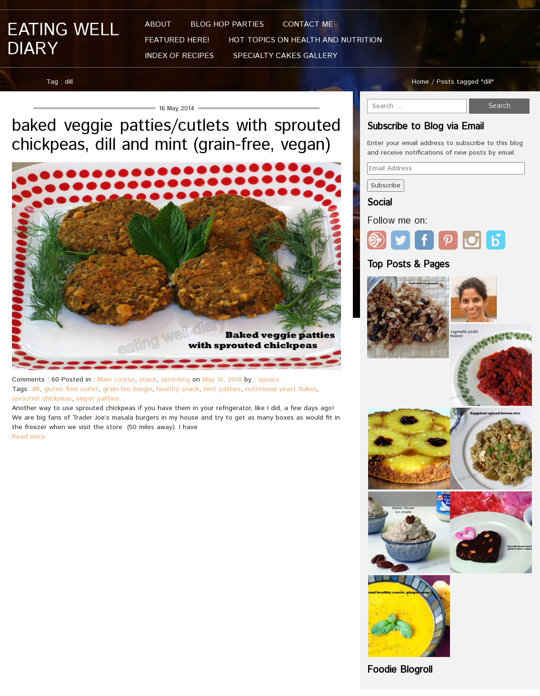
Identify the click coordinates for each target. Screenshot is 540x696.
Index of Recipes (179, 55)
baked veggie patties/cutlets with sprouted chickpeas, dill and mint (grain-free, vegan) (176, 135)
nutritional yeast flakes (281, 389)
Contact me (308, 24)
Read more (28, 436)
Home (420, 82)
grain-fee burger (127, 389)
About (158, 24)
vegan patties (97, 398)
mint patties (222, 389)
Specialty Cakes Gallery (285, 55)
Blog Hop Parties (227, 24)
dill (35, 389)
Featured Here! (177, 40)
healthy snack (177, 389)
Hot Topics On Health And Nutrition (305, 40)
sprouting (175, 379)
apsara (268, 379)
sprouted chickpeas (42, 398)
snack (148, 379)
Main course (116, 379)
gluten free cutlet (71, 389)
